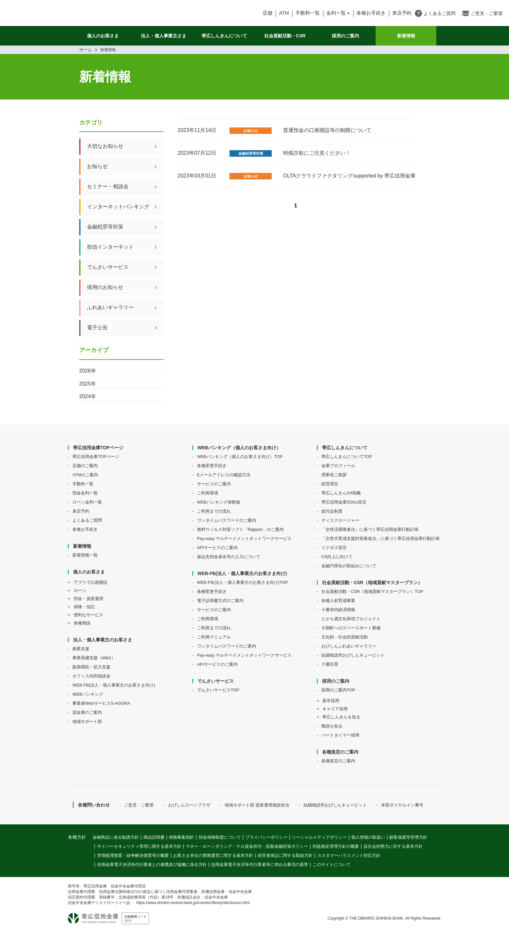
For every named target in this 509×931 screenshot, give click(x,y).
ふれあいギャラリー (125, 308)
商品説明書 (154, 837)
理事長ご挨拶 (334, 474)
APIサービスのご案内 (217, 547)
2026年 (87, 371)
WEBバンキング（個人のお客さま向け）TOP (240, 456)
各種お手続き (371, 13)
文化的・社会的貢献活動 (344, 637)
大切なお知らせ (125, 146)
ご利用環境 (207, 493)
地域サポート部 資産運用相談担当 (257, 805)
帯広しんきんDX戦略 (341, 493)
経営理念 (329, 483)
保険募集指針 (181, 837)
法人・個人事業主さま (163, 35)
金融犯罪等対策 (250, 153)
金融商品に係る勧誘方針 (116, 837)
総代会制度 (331, 511)
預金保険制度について (220, 837)
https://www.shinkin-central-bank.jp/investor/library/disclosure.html (193, 902)
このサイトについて (332, 864)
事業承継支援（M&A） (93, 657)
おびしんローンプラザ (189, 805)
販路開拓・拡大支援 (91, 666)
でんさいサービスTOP (218, 690)
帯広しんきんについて (224, 35)
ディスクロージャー (340, 520)
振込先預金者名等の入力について (228, 556)
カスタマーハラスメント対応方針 (348, 855)
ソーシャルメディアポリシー (319, 837)
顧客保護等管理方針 (408, 837)
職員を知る (331, 726)
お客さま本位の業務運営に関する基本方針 (213, 855)
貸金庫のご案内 (87, 712)
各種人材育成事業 (338, 600)
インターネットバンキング (125, 207)
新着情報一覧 (85, 555)
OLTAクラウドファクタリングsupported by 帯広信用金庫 (349, 175)
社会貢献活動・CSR (285, 35)
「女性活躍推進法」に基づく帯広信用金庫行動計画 (369, 529)
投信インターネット (125, 247)
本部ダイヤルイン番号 (402, 805)
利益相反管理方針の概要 (336, 846)
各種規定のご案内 (338, 760)
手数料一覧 (307, 13)
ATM (284, 13)
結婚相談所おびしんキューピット (353, 655)
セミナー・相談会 (125, 187)
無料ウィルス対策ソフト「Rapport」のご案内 (240, 529)
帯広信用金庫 (62, 13)
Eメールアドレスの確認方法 (224, 474)
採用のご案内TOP (338, 690)
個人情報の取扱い (368, 837)
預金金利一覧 (85, 493)
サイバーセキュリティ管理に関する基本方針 (139, 846)
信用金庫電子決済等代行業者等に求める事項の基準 (259, 864)
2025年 (87, 384)
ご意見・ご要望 (139, 805)
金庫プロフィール (338, 465)
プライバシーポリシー (266, 837)
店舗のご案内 (85, 465)
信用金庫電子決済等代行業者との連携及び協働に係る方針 (152, 864)
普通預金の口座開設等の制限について (327, 130)
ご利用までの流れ (214, 511)
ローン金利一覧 (87, 502)
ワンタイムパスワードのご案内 (226, 520)
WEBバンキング (87, 694)
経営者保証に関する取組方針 (285, 855)
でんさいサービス (125, 267)
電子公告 (125, 328)
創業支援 (80, 648)
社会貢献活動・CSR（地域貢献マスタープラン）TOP (372, 591)
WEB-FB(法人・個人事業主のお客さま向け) (113, 685)
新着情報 (406, 35)
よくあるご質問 (87, 520)
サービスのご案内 (214, 483)
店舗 (267, 13)
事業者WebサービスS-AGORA (101, 703)
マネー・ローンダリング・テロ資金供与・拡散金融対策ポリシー (247, 846)
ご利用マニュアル (214, 637)
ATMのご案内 (85, 474)
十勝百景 (329, 664)
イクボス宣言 (334, 547)
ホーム (85, 49)
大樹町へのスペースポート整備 (350, 627)
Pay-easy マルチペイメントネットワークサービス (244, 538)
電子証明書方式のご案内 (220, 600)
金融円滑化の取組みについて (348, 565)
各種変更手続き (212, 465)
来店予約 (80, 511)
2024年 (87, 396)
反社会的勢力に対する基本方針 (393, 846)
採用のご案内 (345, 35)
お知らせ (250, 131)
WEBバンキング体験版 (219, 502)
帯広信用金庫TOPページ (95, 456)
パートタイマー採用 (340, 735)
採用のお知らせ (125, 288)
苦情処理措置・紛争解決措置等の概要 (133, 855)
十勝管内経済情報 (338, 609)
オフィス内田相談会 (91, 676)
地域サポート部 (87, 721)
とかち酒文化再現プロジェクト (350, 618)
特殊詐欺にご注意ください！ (317, 153)
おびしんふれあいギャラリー (348, 646)
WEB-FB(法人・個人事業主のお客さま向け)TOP (242, 582)
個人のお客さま (103, 35)
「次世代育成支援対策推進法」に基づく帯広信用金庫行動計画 (380, 538)
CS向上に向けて (337, 556)
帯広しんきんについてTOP (346, 456)
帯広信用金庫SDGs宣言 (343, 502)
